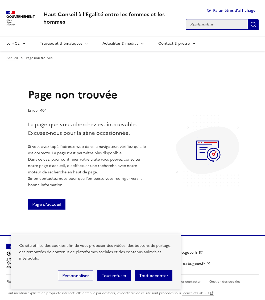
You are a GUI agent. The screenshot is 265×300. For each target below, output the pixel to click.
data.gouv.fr (194, 263)
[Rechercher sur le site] (217, 24)
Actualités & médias (120, 43)
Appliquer (253, 24)
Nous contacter (188, 281)
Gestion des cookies (224, 281)
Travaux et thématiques (61, 43)
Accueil (12, 58)
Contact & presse (174, 43)
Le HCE (13, 43)
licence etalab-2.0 (195, 293)
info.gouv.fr (187, 252)
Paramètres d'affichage (234, 10)
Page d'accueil (46, 204)
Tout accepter (153, 275)
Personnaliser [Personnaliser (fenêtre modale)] (75, 275)
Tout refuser (114, 275)
